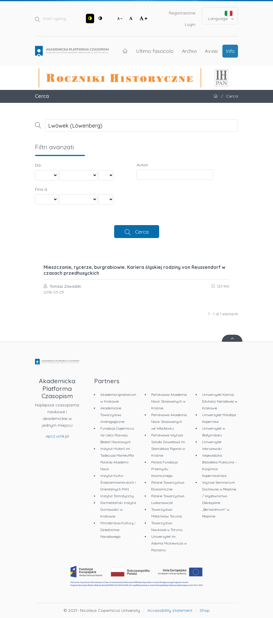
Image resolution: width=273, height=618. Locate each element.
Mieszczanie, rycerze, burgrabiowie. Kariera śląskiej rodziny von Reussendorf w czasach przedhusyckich (134, 270)
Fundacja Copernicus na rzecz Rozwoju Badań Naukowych (117, 435)
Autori (142, 165)
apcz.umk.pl (57, 436)
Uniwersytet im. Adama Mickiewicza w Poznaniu (169, 543)
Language (221, 16)
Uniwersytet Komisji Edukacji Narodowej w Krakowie (219, 401)
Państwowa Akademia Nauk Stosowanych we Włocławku (169, 422)
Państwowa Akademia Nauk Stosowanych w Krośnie (169, 401)
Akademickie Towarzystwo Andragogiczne (112, 415)
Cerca (142, 231)
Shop (205, 610)
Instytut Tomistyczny (117, 496)
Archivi (189, 51)
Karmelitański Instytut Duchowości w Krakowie (118, 509)
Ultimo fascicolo (155, 51)
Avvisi (211, 51)
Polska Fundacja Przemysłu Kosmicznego (164, 469)
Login (190, 24)
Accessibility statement (169, 610)
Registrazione (182, 13)
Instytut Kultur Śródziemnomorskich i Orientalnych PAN (118, 482)
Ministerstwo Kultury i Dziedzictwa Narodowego (117, 530)
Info (230, 51)
